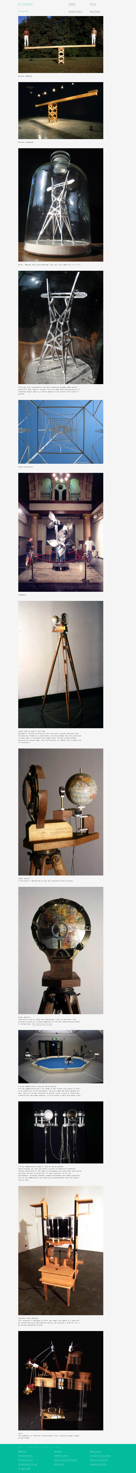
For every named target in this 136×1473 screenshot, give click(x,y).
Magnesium (22, 1451)
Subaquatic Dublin (61, 1455)
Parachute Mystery (25, 1455)
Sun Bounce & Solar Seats (100, 1455)
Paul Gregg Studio (25, 4)
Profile (93, 4)
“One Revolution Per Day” (42, 1024)
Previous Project (75, 11)
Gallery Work (59, 1464)
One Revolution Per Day (27, 1464)
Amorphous (58, 1451)
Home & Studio (95, 1451)
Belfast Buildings (25, 1460)
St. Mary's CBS (24, 1468)
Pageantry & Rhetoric (98, 1464)
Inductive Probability (99, 1460)
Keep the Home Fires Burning (65, 1460)
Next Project (95, 11)
